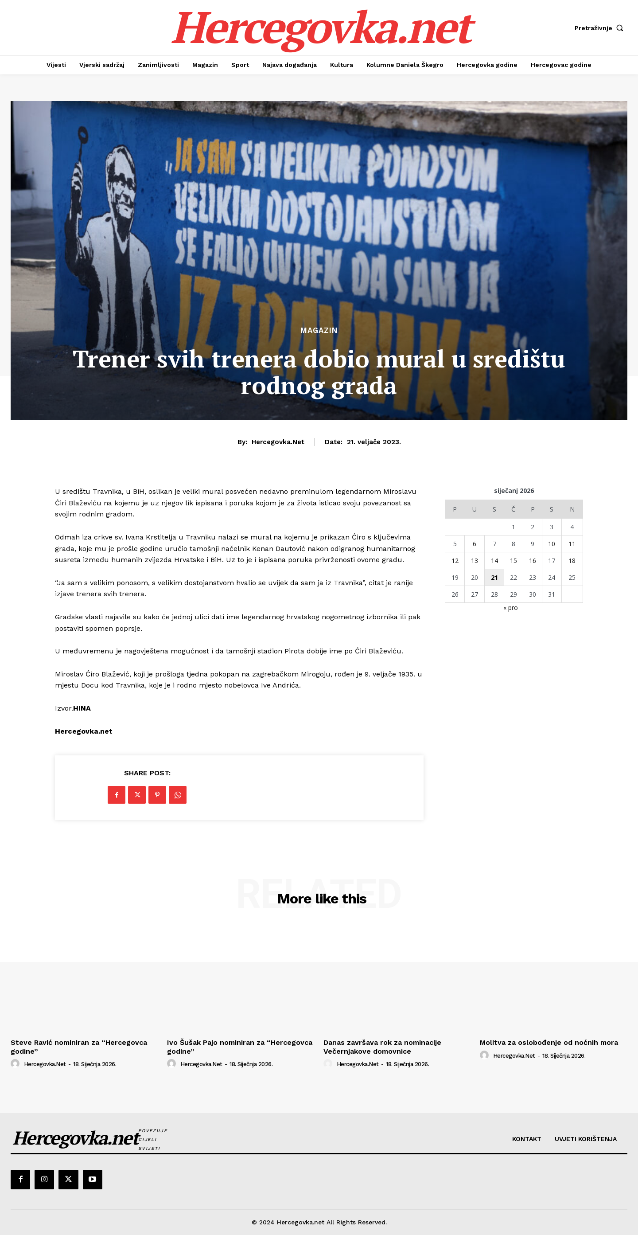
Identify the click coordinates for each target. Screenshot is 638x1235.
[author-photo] (16, 1064)
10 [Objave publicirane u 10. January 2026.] (551, 543)
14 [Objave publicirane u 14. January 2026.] (494, 560)
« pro (510, 607)
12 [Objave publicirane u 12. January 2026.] (455, 560)
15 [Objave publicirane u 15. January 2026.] (513, 560)
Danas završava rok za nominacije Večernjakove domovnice (382, 1046)
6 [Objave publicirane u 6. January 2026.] (474, 543)
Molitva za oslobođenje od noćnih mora (549, 1042)
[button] (601, 28)
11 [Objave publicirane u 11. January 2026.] (572, 543)
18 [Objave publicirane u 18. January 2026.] (572, 560)
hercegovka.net (278, 442)
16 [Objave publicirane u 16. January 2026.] (532, 560)
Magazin (319, 330)
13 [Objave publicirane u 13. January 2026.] (474, 560)
